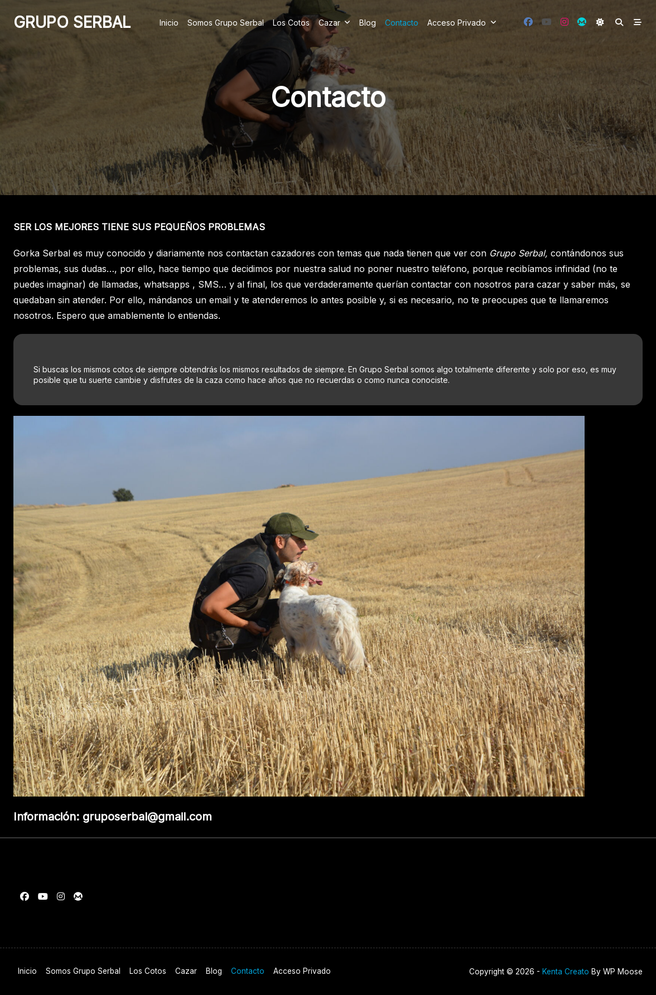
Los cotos (291, 22)
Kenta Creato (565, 971)
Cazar (335, 22)
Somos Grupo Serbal (225, 22)
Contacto (401, 22)
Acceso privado (461, 22)
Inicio (169, 22)
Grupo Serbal (72, 22)
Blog (367, 22)
